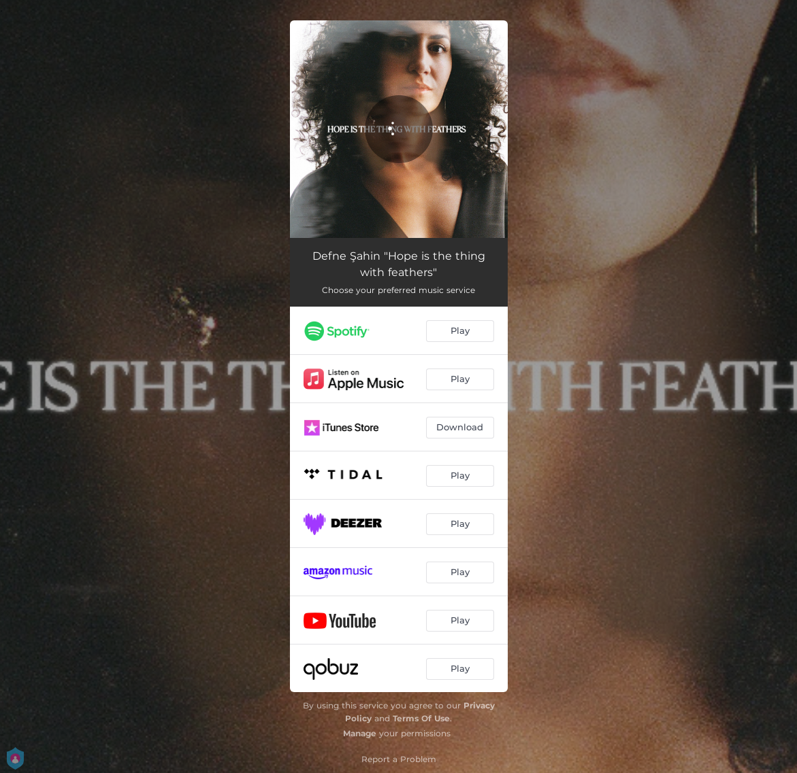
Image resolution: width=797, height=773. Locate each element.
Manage (359, 733)
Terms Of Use (421, 718)
